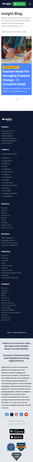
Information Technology (9, 278)
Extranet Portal (6, 143)
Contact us (5, 290)
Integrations (5, 215)
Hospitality (5, 275)
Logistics (4, 268)
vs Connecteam (7, 183)
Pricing (3, 220)
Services (4, 210)
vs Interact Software (9, 185)
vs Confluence (6, 177)
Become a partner (7, 303)
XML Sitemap (5, 317)
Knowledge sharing (7, 240)
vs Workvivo (5, 158)
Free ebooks (5, 300)
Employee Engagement (9, 141)
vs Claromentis (7, 172)
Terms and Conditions (8, 305)
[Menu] (30, 4)
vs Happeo (5, 174)
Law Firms (4, 255)
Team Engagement (7, 238)
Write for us (5, 298)
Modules (4, 218)
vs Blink (4, 166)
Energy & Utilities (7, 270)
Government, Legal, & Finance (11, 273)
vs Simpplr (5, 180)
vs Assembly (6, 191)
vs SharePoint (6, 161)
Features (4, 208)
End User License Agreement (11, 312)
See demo (19, 4)
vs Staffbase (6, 169)
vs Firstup (5, 188)
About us (4, 288)
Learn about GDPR (7, 310)
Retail (3, 263)
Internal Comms (6, 133)
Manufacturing (6, 265)
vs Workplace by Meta (9, 193)
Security (4, 213)
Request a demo (7, 227)
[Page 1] (16, 99)
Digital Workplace (7, 136)
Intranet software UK (16, 424)
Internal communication (9, 243)
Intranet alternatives (9, 154)
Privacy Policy (6, 308)
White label (5, 223)
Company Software (16, 421)
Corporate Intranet (7, 131)
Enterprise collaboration (9, 245)
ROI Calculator (6, 225)
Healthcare (5, 258)
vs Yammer (5, 164)
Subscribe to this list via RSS (15, 32)
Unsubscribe (5, 320)
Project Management (8, 138)
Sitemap (4, 315)
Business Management (10, 67)
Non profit (4, 260)
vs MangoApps (6, 196)
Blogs (3, 295)
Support (4, 293)
